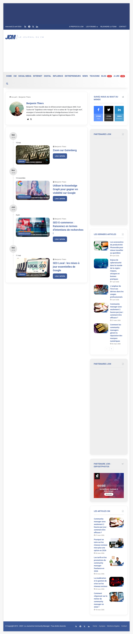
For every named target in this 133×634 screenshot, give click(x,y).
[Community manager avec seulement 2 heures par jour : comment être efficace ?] (101, 307)
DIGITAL (47, 76)
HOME (9, 76)
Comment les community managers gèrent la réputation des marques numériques (116, 333)
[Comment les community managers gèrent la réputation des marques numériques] (101, 328)
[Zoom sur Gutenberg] (33, 154)
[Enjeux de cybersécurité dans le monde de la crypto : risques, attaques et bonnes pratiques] (101, 263)
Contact (124, 626)
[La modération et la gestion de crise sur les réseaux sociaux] (116, 582)
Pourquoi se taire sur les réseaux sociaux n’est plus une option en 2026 (100, 544)
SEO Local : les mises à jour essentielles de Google (66, 267)
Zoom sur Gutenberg (65, 150)
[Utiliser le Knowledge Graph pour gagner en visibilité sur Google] (33, 190)
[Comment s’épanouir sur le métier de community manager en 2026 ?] (116, 597)
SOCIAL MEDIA (24, 76)
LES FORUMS (91, 27)
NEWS (85, 76)
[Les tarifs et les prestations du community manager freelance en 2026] (116, 561)
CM (15, 76)
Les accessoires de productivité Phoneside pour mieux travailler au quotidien (116, 247)
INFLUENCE (58, 76)
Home (95, 626)
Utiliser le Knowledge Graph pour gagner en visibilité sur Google (65, 189)
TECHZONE (94, 76)
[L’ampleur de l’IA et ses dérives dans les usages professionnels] (101, 290)
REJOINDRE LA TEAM (108, 27)
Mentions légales (113, 626)
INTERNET (37, 76)
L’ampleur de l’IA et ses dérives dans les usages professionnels (117, 291)
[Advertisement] (90, 50)
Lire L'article (60, 156)
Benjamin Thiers (35, 103)
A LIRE (119, 76)
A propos (102, 626)
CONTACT (122, 27)
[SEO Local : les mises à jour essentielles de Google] (33, 267)
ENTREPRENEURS (73, 76)
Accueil (13, 97)
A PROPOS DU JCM (76, 27)
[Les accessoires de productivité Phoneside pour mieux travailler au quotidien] (101, 245)
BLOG (106, 76)
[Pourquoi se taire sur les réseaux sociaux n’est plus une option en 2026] (116, 543)
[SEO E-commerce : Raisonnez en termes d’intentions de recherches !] (33, 227)
